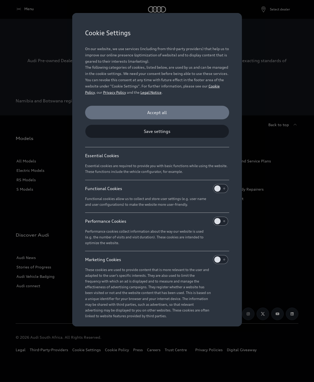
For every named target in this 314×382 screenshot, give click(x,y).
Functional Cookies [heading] (156, 188)
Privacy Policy (114, 92)
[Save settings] (157, 131)
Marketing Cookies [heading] (156, 259)
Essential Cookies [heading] (102, 155)
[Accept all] (157, 112)
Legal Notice (151, 92)
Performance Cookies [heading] (156, 221)
